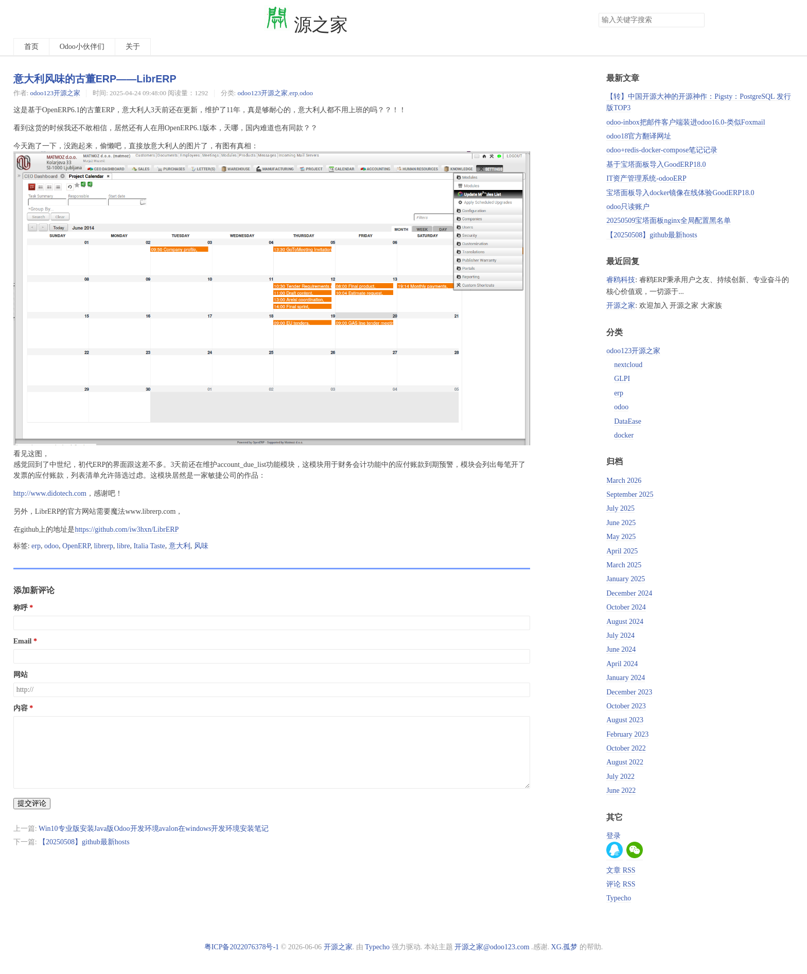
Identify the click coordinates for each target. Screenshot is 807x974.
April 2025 (622, 551)
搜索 (696, 20)
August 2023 (624, 720)
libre (123, 546)
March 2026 (623, 480)
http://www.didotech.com (49, 493)
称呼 (20, 608)
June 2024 (621, 649)
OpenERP (76, 546)
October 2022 (626, 748)
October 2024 (626, 607)
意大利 (179, 546)
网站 (20, 675)
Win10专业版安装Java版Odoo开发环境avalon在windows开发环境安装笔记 (154, 828)
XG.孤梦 (564, 947)
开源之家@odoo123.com (492, 947)
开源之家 (620, 305)
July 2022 (620, 776)
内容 (20, 708)
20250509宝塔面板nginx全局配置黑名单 (668, 220)
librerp (103, 546)
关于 (133, 46)
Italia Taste (149, 546)
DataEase (627, 421)
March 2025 (623, 565)
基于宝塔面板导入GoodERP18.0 (656, 164)
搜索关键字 (598, 12)
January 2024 (625, 678)
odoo (306, 93)
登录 (613, 836)
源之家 (306, 25)
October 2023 (626, 706)
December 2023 (629, 692)
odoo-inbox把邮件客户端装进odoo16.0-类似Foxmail (685, 122)
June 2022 (621, 790)
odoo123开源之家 (55, 93)
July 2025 (620, 508)
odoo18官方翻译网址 (638, 136)
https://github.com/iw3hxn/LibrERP (127, 529)
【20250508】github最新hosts (84, 842)
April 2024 (622, 664)
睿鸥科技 (620, 280)
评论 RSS (620, 884)
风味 (201, 546)
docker (624, 435)
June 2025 (621, 523)
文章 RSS (620, 870)
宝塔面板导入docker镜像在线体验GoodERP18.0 (680, 193)
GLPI (622, 378)
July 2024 (620, 635)
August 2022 (624, 762)
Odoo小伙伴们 (82, 46)
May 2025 (621, 537)
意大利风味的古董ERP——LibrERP (95, 78)
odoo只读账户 (628, 207)
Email (22, 641)
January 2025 (625, 579)
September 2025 (629, 494)
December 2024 (629, 593)
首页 (31, 46)
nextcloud (628, 365)
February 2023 (627, 734)
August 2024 (624, 621)
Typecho (618, 898)
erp (293, 93)
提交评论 (31, 803)
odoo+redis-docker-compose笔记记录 (661, 150)
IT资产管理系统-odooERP (646, 178)
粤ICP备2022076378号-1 (241, 947)
